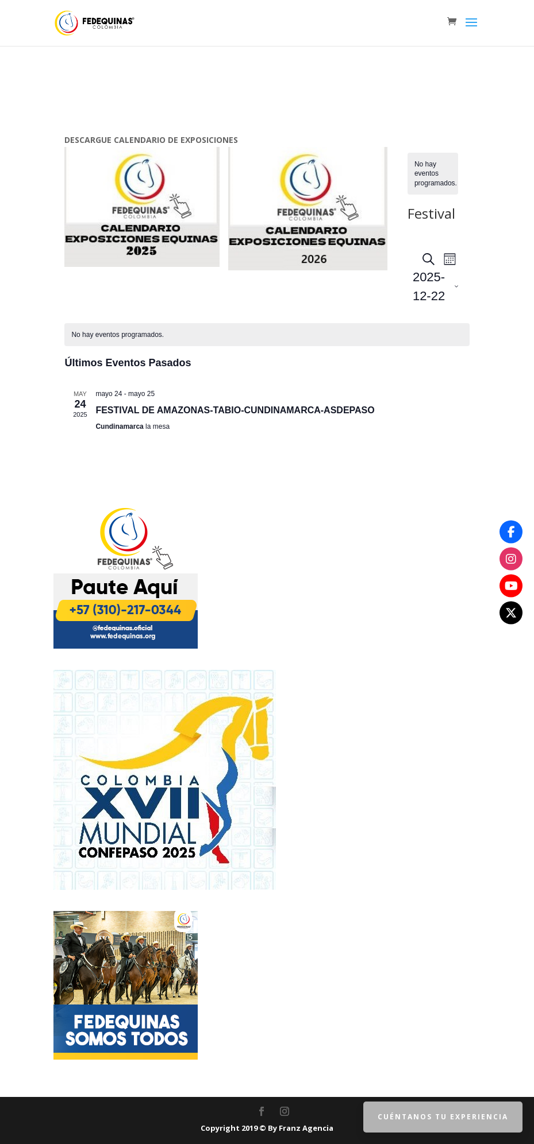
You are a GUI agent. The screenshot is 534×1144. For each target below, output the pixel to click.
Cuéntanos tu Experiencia (443, 1117)
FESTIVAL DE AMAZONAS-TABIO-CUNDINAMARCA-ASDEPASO (234, 410)
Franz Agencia (306, 1128)
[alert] (433, 174)
